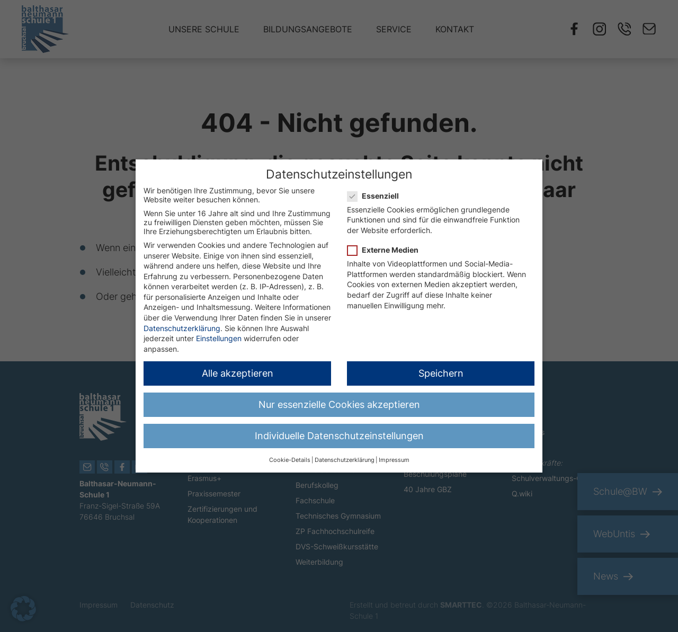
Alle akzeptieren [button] (237, 366)
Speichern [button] (440, 366)
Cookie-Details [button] (289, 453)
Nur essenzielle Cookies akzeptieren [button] (339, 398)
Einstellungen (219, 331)
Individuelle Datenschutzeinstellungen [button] (339, 429)
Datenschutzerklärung (182, 321)
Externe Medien (386, 243)
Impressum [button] (394, 453)
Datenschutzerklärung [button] (344, 453)
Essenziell (376, 189)
